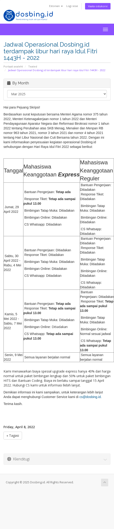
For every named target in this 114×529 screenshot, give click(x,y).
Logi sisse (72, 6)
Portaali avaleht (13, 66)
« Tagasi (12, 435)
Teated (32, 66)
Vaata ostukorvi (98, 6)
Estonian (56, 6)
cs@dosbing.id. (90, 397)
